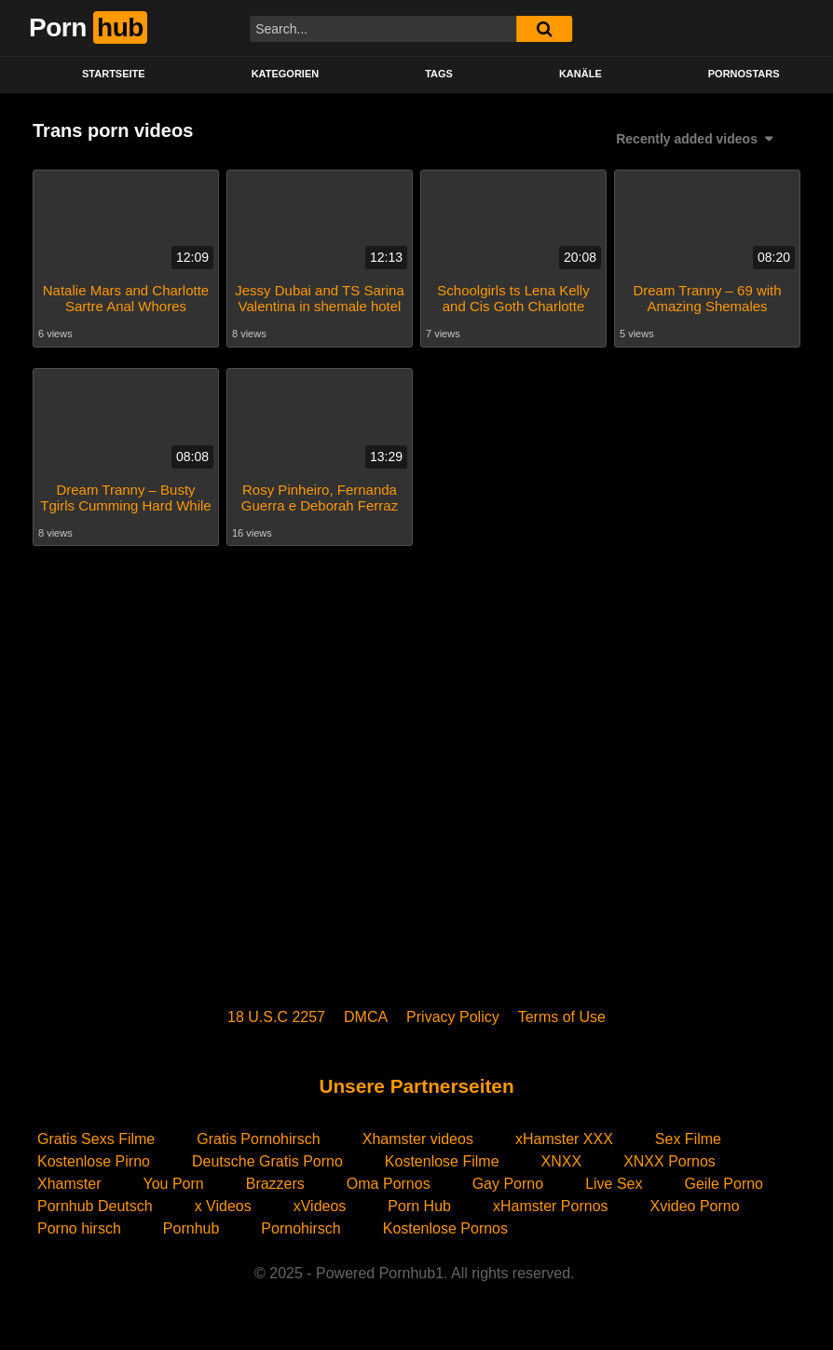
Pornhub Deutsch (95, 1206)
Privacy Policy (452, 1017)
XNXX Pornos (669, 1161)
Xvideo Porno (695, 1206)
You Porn (173, 1184)
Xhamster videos (417, 1139)
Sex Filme (688, 1139)
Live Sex (613, 1184)
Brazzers (275, 1184)
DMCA (366, 1017)
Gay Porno (507, 1184)
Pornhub (191, 1228)
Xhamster (69, 1184)
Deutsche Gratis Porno (267, 1161)
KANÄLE (580, 73)
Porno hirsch (79, 1228)
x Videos (223, 1206)
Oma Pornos (388, 1184)
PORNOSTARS (744, 73)
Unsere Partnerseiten (416, 1086)
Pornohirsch (300, 1228)
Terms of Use (562, 1017)
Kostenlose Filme (442, 1161)
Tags (439, 73)
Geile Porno (724, 1184)
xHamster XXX (564, 1139)
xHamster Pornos (550, 1206)
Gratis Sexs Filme (96, 1139)
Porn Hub (419, 1206)
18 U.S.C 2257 (276, 1017)
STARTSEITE (113, 73)
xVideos (320, 1206)
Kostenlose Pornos (445, 1228)
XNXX (561, 1161)
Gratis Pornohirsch (259, 1139)
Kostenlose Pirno (93, 1161)
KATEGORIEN (286, 73)
